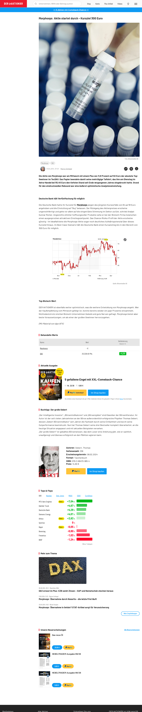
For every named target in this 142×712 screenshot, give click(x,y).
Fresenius (42, 535)
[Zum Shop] (89, 3)
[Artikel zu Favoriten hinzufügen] (136, 168)
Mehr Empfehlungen (130, 613)
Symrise (42, 523)
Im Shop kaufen (98, 392)
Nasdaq (49, 495)
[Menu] (136, 3)
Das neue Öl (57, 635)
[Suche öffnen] (36, 4)
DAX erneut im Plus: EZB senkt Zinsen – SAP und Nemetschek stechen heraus (76, 591)
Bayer (41, 527)
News (61, 502)
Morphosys (44, 163)
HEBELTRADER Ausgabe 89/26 (66, 654)
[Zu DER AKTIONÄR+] (108, 3)
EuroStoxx (88, 495)
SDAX (79, 495)
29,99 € (57, 647)
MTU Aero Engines (45, 501)
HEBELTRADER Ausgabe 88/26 (66, 672)
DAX (52, 163)
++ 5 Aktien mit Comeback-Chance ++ (71, 9)
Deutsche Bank (44, 510)
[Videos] (120, 3)
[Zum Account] (97, 3)
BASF (40, 540)
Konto (121, 399)
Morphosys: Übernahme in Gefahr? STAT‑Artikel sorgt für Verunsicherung (74, 607)
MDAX (70, 495)
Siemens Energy (44, 514)
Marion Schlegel (66, 169)
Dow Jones (60, 495)
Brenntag (42, 531)
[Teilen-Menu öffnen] (126, 169)
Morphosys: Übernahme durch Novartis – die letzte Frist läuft (68, 599)
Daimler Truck (44, 506)
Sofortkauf (76, 392)
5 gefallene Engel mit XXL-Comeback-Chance (93, 379)
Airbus (41, 518)
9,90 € (57, 666)
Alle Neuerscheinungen (132, 630)
